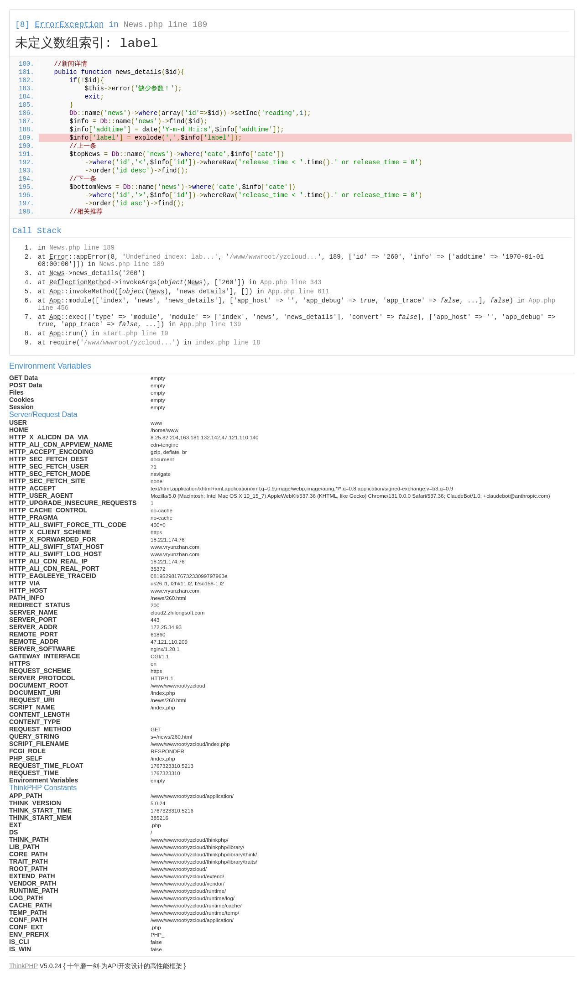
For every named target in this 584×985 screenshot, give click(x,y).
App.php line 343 (290, 282)
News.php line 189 (166, 24)
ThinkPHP (23, 965)
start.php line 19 (135, 333)
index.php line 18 (227, 342)
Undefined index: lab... (170, 257)
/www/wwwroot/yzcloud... (273, 257)
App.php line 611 (298, 291)
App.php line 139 (210, 324)
